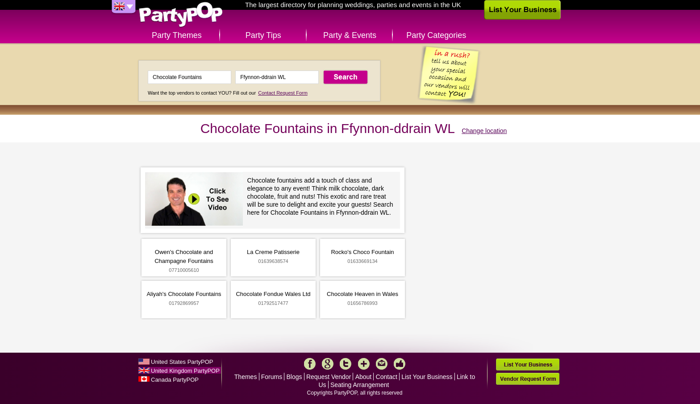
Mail (382, 364)
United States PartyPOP (182, 361)
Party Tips (263, 35)
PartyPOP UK (180, 15)
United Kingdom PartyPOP (185, 370)
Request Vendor (328, 376)
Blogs (294, 376)
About (363, 376)
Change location (484, 130)
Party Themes (177, 35)
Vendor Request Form (528, 378)
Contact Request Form (283, 93)
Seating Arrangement (359, 384)
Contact (386, 376)
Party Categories (436, 35)
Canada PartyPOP (175, 379)
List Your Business (426, 376)
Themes (245, 376)
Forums (271, 376)
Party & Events (349, 35)
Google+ (327, 364)
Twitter (345, 364)
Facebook (310, 364)
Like (399, 364)
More (364, 364)
